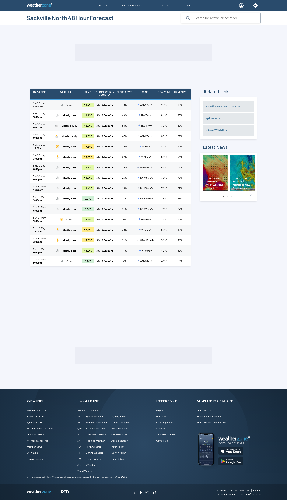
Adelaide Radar (119, 440)
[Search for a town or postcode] (220, 18)
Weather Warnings (36, 410)
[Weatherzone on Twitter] (134, 493)
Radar (30, 416)
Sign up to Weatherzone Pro (211, 422)
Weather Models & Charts (40, 428)
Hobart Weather (94, 458)
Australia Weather (86, 465)
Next (251, 193)
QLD (79, 428)
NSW (79, 416)
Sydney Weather (94, 416)
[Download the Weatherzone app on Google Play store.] (230, 461)
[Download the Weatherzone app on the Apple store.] (230, 451)
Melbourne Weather (96, 422)
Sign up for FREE (205, 410)
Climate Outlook (35, 434)
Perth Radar (117, 446)
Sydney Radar (214, 118)
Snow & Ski (32, 452)
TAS (79, 458)
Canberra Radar (119, 434)
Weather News (34, 446)
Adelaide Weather (95, 440)
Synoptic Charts (35, 422)
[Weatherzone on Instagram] (147, 493)
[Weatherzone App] (209, 470)
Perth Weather (93, 446)
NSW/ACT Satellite (216, 130)
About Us (161, 428)
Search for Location (87, 410)
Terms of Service (250, 494)
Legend (160, 410)
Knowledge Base (165, 422)
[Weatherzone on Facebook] (141, 493)
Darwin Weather (94, 452)
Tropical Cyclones (36, 458)
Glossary (161, 416)
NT (78, 452)
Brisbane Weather (95, 428)
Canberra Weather (96, 434)
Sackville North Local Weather (223, 106)
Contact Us (162, 440)
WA (79, 446)
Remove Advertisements (210, 416)
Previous (205, 193)
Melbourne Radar (120, 422)
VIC (79, 422)
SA (78, 440)
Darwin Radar (118, 452)
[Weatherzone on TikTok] (154, 493)
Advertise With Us (165, 434)
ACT (79, 434)
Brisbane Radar (119, 428)
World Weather (85, 471)
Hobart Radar (118, 458)
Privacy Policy (226, 494)
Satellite (40, 416)
